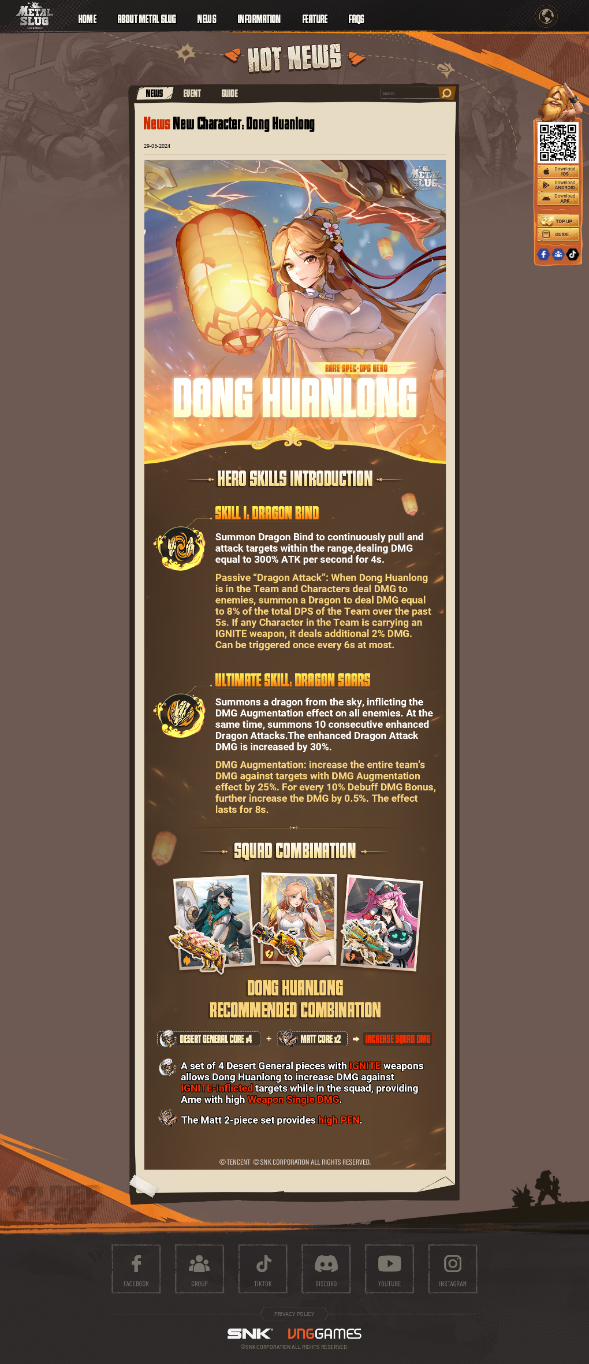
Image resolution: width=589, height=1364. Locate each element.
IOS (558, 172)
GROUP (558, 254)
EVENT (192, 93)
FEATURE (315, 17)
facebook (136, 1269)
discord (326, 1269)
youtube (389, 1269)
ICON (34, 15)
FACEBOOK (543, 254)
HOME (87, 17)
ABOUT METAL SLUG (147, 17)
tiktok (263, 1269)
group (199, 1269)
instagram (453, 1269)
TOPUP (558, 221)
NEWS (154, 93)
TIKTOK (572, 254)
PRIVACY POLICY (294, 1314)
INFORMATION (259, 17)
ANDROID (558, 185)
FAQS (356, 17)
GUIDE (230, 93)
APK (558, 199)
